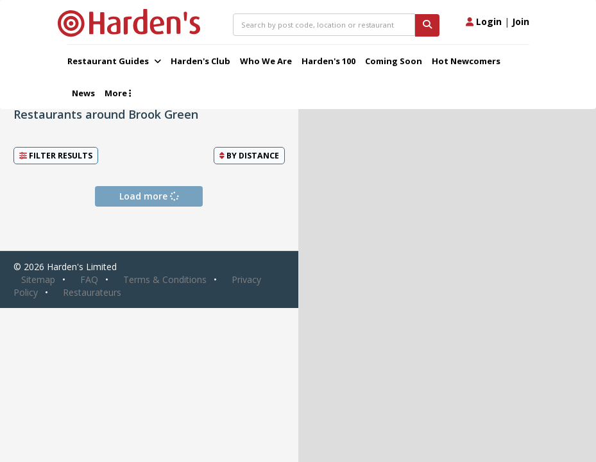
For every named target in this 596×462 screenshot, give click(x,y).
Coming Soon (393, 61)
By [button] (249, 155)
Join (520, 21)
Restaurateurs (92, 292)
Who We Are (266, 61)
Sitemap (38, 279)
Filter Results (55, 155)
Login (484, 21)
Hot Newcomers (466, 61)
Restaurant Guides (114, 61)
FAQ (89, 279)
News (83, 93)
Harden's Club (200, 61)
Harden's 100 (328, 61)
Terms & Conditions (165, 279)
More (118, 93)
